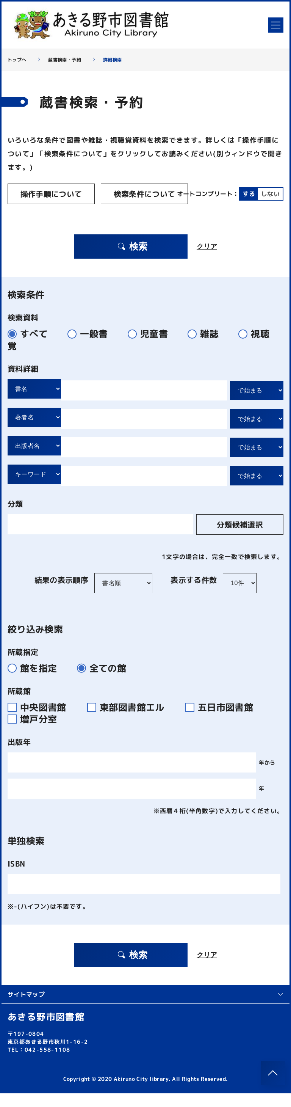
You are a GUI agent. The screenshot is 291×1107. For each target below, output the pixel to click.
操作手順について (51, 193)
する (80, 211)
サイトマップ (145, 1008)
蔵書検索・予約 (64, 60)
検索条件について (144, 193)
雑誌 (206, 347)
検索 (132, 260)
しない (101, 211)
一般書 (91, 347)
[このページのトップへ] (273, 1073)
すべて (31, 347)
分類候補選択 (240, 538)
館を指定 (35, 681)
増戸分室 (35, 732)
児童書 (151, 347)
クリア (207, 260)
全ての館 (104, 681)
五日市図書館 (222, 720)
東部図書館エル (130, 720)
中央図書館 (41, 720)
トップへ (17, 60)
